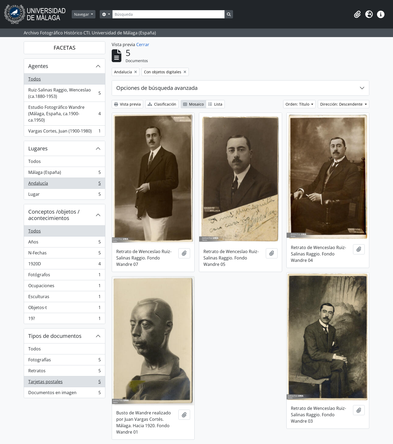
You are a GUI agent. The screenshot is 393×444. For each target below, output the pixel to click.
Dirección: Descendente (342, 104)
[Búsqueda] (168, 14)
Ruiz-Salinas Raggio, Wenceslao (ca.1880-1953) (64, 93)
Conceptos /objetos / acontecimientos (53, 215)
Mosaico (193, 104)
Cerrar (142, 44)
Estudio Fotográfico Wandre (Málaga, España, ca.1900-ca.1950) (64, 113)
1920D (64, 265)
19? (64, 319)
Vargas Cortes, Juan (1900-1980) (64, 132)
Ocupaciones (64, 286)
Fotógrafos (64, 275)
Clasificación (162, 104)
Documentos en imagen (64, 393)
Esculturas (64, 297)
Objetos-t (64, 308)
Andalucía (64, 184)
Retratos (64, 371)
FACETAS (64, 47)
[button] (357, 14)
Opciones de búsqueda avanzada (157, 87)
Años (64, 243)
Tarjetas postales (64, 382)
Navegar (82, 14)
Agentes (38, 66)
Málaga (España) (64, 173)
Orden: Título (298, 104)
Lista (215, 104)
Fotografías (64, 361)
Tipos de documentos (55, 335)
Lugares (38, 148)
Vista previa (127, 104)
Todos (34, 79)
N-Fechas (64, 254)
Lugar (64, 195)
